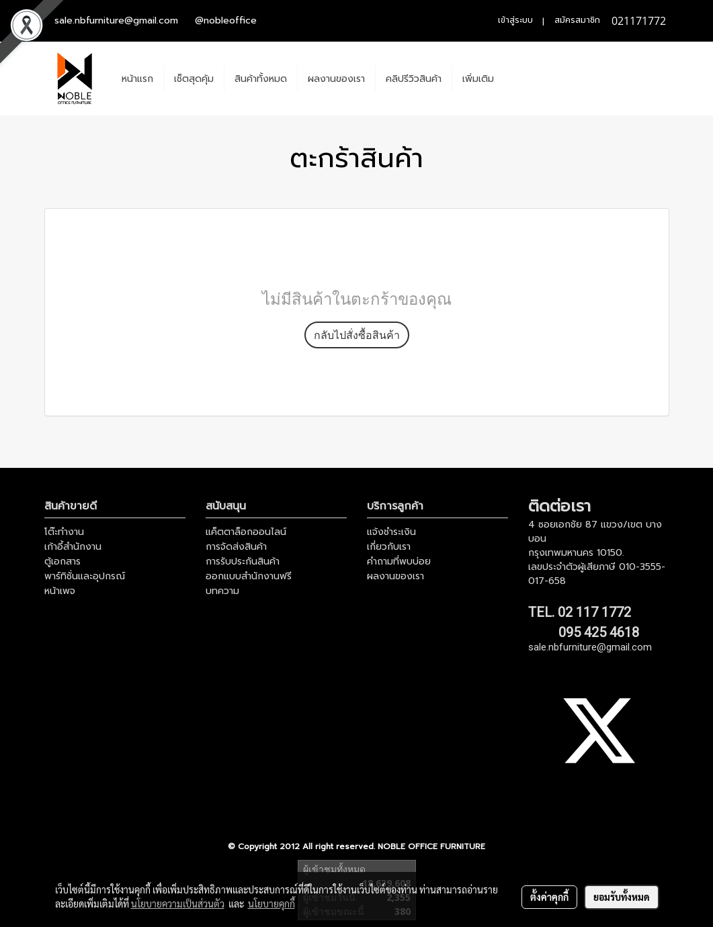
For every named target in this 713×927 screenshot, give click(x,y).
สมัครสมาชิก (577, 20)
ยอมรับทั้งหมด (621, 897)
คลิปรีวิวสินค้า (414, 79)
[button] (516, 78)
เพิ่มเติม (478, 79)
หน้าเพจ (59, 591)
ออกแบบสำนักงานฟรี (249, 576)
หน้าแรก (137, 79)
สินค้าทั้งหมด (261, 79)
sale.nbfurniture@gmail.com (116, 20)
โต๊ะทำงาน (64, 532)
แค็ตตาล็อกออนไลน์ (246, 532)
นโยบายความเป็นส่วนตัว (177, 903)
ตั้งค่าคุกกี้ (549, 897)
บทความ (222, 591)
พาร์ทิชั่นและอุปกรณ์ (84, 576)
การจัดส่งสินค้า (236, 547)
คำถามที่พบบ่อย (399, 561)
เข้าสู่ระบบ (515, 20)
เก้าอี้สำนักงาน (72, 547)
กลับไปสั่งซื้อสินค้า (357, 335)
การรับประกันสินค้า (243, 561)
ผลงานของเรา (336, 79)
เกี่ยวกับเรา (389, 547)
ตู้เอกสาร (62, 561)
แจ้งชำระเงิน (391, 532)
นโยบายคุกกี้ (271, 903)
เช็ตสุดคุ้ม (194, 79)
